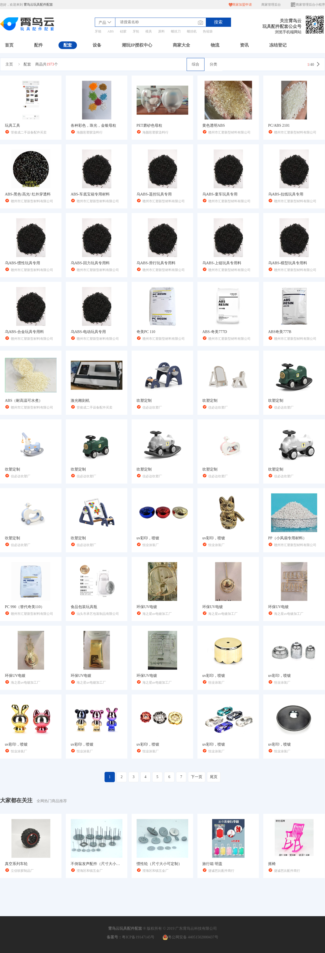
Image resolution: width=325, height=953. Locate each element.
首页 (9, 45)
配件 (38, 45)
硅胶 (123, 31)
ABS (111, 31)
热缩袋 (208, 31)
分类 (213, 64)
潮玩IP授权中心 (137, 45)
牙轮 (136, 31)
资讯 (244, 45)
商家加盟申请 (240, 5)
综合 (195, 64)
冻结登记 (278, 45)
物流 (215, 45)
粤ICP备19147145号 (138, 937)
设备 (97, 45)
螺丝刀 (176, 31)
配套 (67, 45)
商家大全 (181, 45)
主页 (9, 64)
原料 (161, 31)
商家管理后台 (271, 4)
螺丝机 (192, 31)
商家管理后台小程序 (307, 5)
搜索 (218, 22)
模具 (148, 31)
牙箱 (98, 31)
